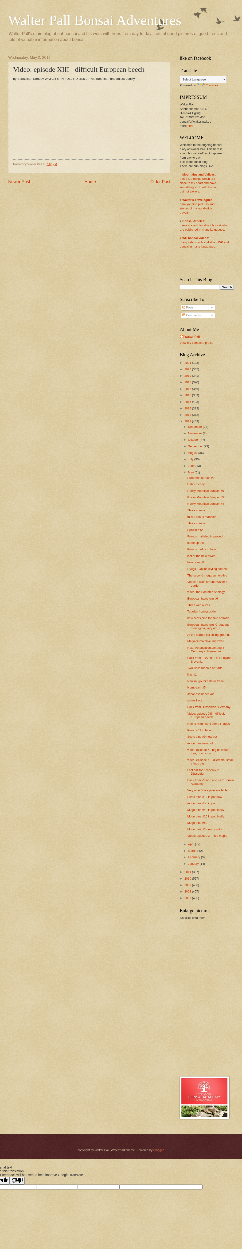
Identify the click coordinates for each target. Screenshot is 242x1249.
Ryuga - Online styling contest (207, 569)
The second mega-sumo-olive (207, 575)
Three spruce (196, 510)
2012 (188, 421)
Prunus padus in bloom (202, 549)
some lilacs (194, 700)
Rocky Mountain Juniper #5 (205, 497)
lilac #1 (192, 674)
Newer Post (19, 181)
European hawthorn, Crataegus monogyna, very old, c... (208, 626)
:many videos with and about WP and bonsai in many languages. (204, 242)
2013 (188, 414)
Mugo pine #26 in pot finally (205, 816)
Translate (208, 85)
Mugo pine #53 (197, 823)
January (193, 863)
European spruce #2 (201, 478)
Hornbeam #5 (196, 687)
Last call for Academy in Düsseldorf (203, 771)
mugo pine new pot (200, 743)
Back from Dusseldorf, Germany (208, 707)
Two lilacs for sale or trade (204, 668)
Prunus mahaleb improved (204, 536)
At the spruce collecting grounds (208, 635)
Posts (188, 307)
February (194, 857)
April (191, 844)
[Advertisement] (198, 997)
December (195, 426)
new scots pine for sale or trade (208, 618)
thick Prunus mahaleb (201, 517)
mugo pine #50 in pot (201, 803)
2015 (188, 402)
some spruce (196, 542)
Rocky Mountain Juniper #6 (205, 490)
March (192, 851)
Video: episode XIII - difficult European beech (206, 715)
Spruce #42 (195, 530)
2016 (188, 395)
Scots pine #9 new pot (202, 736)
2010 (188, 878)
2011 (188, 872)
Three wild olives (198, 605)
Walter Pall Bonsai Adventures (94, 20)
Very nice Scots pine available (207, 790)
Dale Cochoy (196, 484)
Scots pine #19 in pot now (204, 797)
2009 (188, 885)
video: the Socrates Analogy (206, 592)
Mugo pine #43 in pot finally (205, 810)
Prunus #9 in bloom (200, 730)
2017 (188, 389)
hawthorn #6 (195, 562)
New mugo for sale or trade (205, 681)
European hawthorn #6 (202, 598)
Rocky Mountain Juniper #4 (205, 503)
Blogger (158, 1150)
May (191, 472)
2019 (188, 375)
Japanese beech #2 (200, 694)
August (193, 453)
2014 (188, 408)
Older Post (160, 181)
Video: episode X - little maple (207, 835)
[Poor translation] (17, 1181)
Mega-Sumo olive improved (205, 641)
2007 (188, 898)
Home (90, 181)
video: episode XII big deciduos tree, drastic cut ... (208, 751)
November (195, 433)
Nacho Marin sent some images (208, 723)
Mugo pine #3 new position (205, 829)
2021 (188, 362)
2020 (188, 369)
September (196, 446)
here (190, 126)
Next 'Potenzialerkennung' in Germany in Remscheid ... (206, 649)
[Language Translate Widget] (203, 79)
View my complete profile (196, 342)
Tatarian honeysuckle (201, 611)
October (193, 439)
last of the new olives (201, 556)
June (191, 466)
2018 (188, 382)
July (191, 459)
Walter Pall (192, 336)
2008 (188, 891)
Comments (191, 315)
